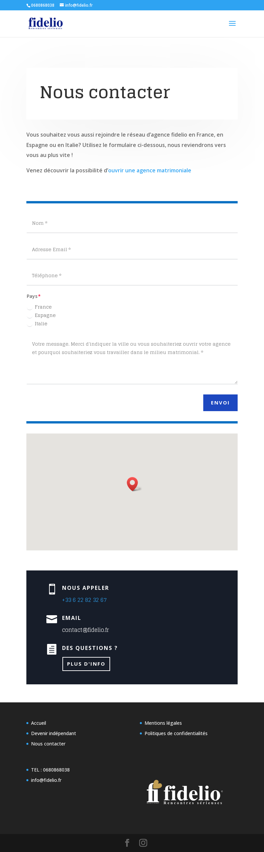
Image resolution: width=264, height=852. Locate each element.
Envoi (220, 402)
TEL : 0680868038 (50, 769)
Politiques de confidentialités (176, 733)
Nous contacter (48, 743)
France (39, 307)
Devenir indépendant (53, 733)
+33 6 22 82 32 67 (85, 591)
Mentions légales (163, 723)
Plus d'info (90, 633)
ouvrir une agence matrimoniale (149, 170)
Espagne (41, 315)
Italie (37, 324)
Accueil (38, 723)
